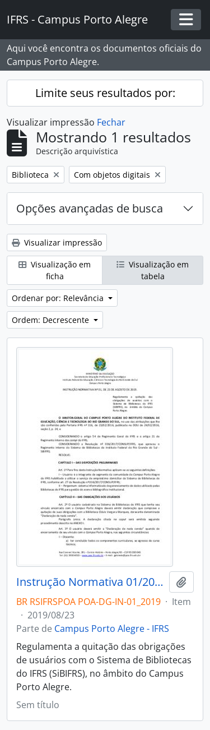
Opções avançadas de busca (89, 208)
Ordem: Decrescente (51, 320)
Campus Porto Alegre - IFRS (111, 628)
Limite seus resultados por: (105, 92)
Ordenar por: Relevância (59, 298)
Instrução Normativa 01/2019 (90, 582)
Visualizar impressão (57, 242)
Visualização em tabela (152, 270)
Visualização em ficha (54, 270)
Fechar (111, 122)
